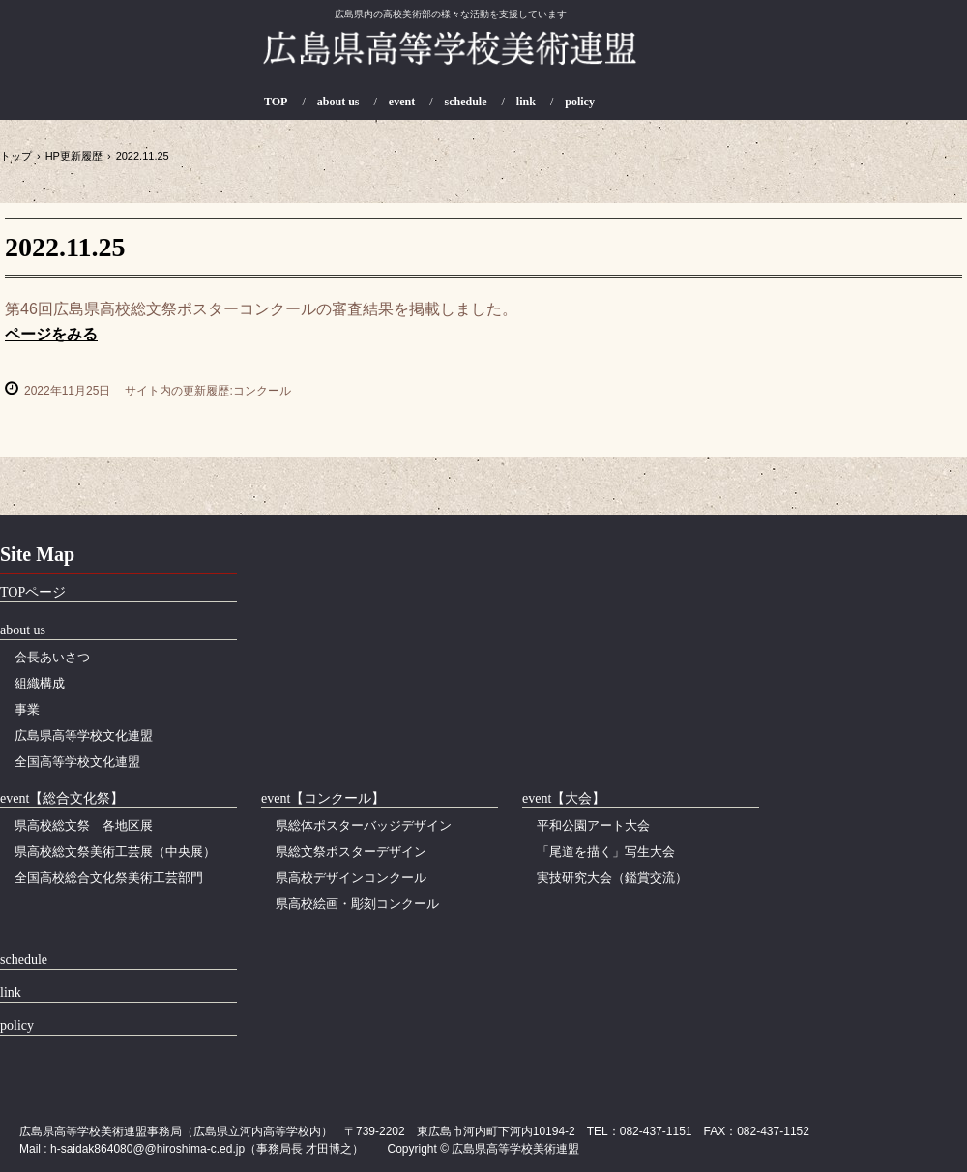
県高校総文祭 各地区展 (84, 825)
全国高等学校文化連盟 (77, 761)
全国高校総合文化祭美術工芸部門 (109, 877)
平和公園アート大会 (593, 825)
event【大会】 (563, 798)
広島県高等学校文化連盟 (84, 735)
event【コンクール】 (323, 798)
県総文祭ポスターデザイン (351, 851)
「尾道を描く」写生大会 (606, 851)
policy (580, 101)
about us (338, 101)
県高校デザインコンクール (351, 877)
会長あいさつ (52, 657)
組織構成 (40, 683)
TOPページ (33, 592)
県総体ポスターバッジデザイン (364, 825)
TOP (275, 101)
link (526, 101)
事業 (27, 709)
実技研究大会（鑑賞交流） (612, 877)
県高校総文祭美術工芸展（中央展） (115, 851)
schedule (466, 101)
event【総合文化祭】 (62, 798)
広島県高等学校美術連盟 (449, 59)
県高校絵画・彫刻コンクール (357, 903)
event (402, 101)
